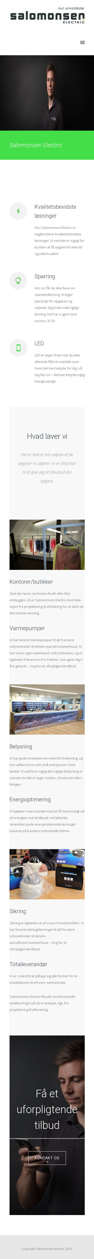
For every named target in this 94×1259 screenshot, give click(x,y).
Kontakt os (47, 1158)
